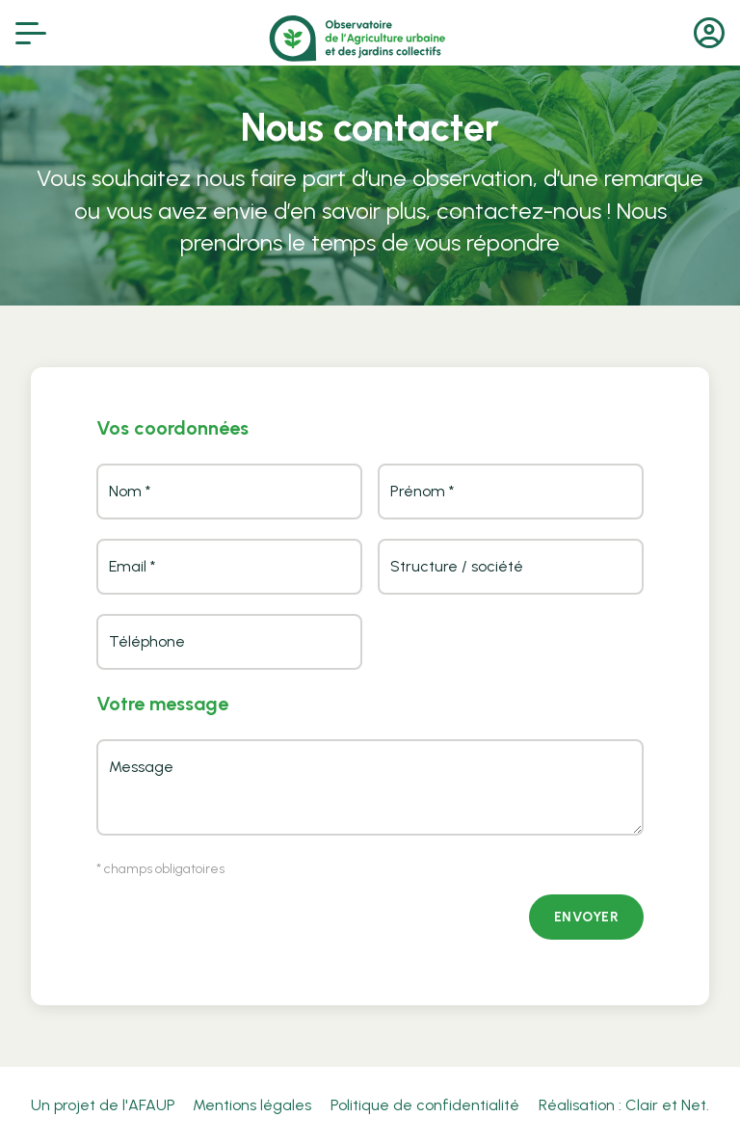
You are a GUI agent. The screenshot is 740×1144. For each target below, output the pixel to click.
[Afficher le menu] (31, 33)
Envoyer (587, 917)
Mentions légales (252, 1105)
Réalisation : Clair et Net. (624, 1105)
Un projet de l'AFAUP (103, 1105)
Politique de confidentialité (424, 1105)
